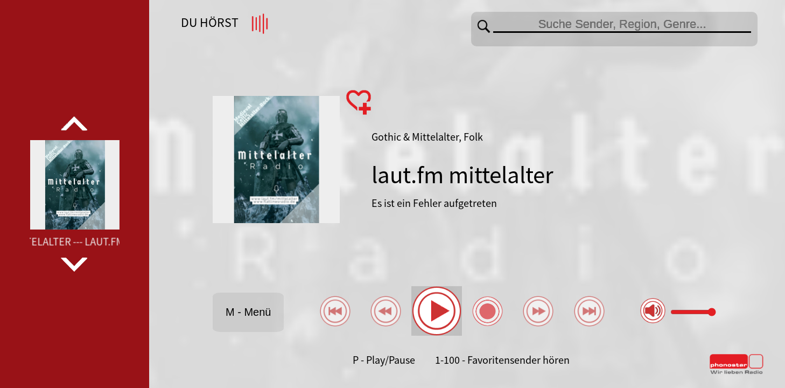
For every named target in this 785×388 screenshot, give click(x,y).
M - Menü (248, 312)
